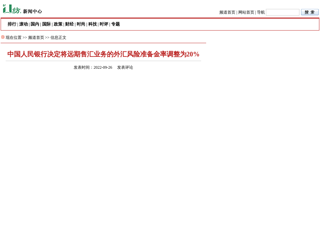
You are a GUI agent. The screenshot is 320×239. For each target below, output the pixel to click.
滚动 (23, 24)
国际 (46, 24)
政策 (58, 24)
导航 (261, 12)
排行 (12, 24)
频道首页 (227, 12)
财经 (69, 24)
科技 (92, 24)
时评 (104, 24)
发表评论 (125, 67)
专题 (115, 24)
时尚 (81, 24)
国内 (35, 24)
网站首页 (246, 12)
